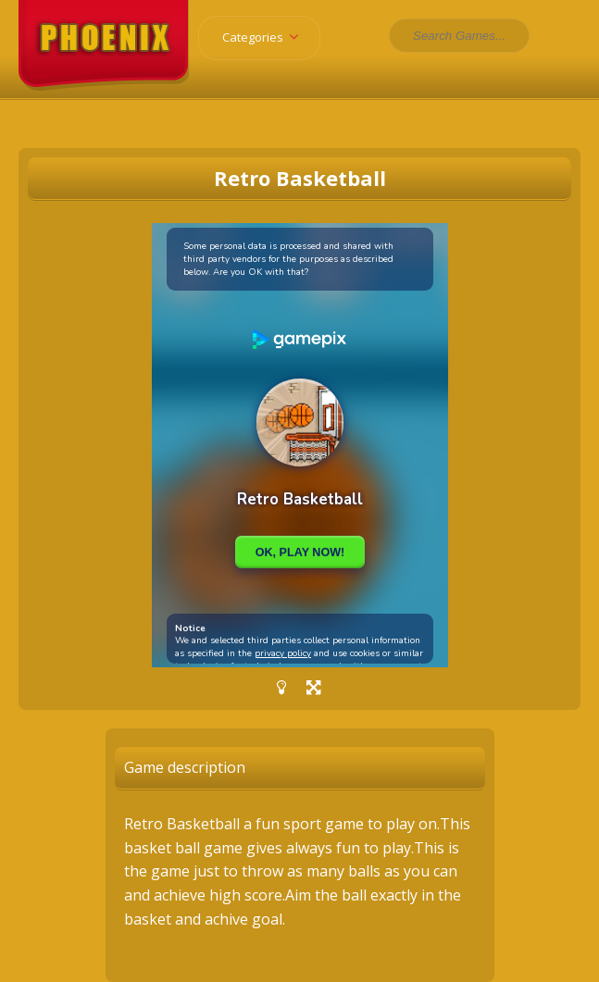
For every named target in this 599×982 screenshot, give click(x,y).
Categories (266, 37)
